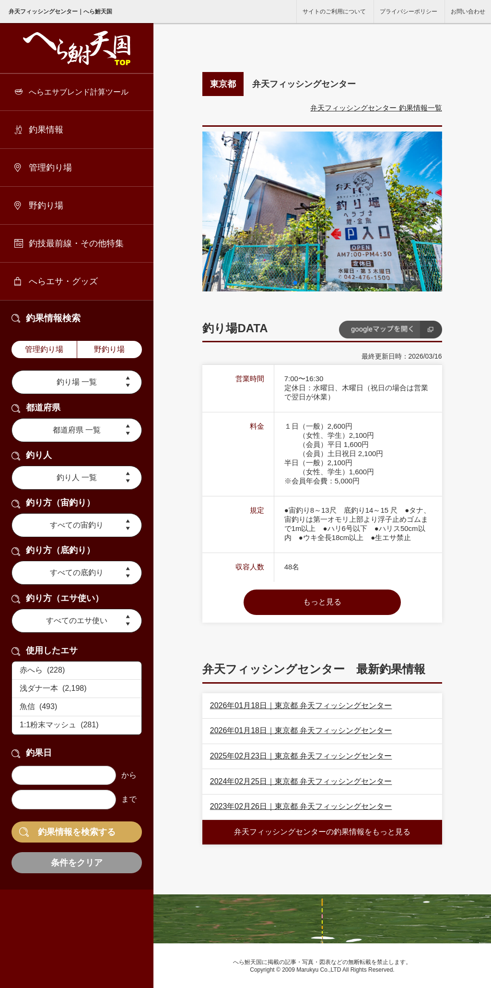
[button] (295, 283)
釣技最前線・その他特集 (76, 243)
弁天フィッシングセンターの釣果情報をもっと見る (322, 832)
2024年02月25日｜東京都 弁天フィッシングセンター (301, 781)
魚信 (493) (76, 707)
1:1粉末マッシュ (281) (76, 725)
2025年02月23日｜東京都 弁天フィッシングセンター (301, 756)
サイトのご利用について (334, 11)
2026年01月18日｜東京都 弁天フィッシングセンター (301, 705)
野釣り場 (46, 205)
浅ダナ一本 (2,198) (76, 689)
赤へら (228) (76, 671)
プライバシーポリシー (408, 11)
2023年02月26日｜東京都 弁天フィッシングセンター (301, 806)
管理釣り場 (50, 167)
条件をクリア (77, 863)
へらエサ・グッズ (63, 281)
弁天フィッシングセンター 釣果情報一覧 (376, 108)
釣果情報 (46, 129)
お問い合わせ (468, 11)
